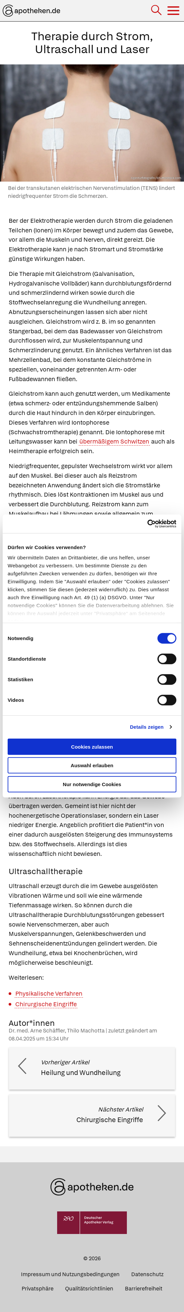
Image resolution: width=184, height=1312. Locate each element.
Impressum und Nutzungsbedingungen (70, 1274)
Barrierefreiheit (143, 1288)
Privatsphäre (37, 1288)
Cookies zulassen (92, 746)
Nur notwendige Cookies (92, 784)
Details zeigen (146, 727)
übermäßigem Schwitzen (114, 441)
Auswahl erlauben (92, 765)
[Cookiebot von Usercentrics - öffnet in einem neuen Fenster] (147, 524)
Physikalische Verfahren (48, 993)
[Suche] (157, 11)
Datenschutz (147, 1274)
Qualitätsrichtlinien (89, 1288)
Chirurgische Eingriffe (46, 1004)
